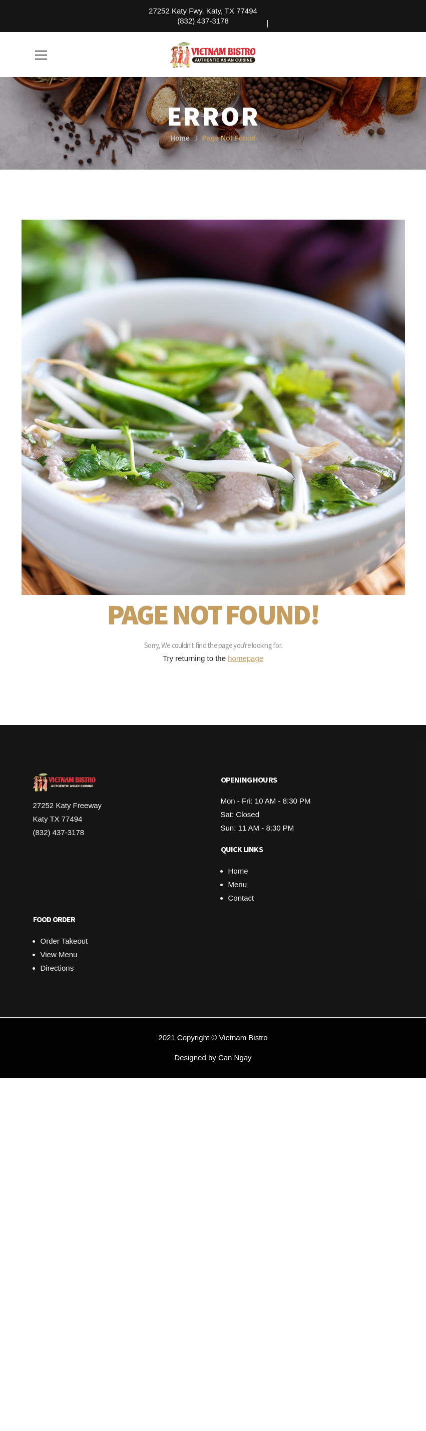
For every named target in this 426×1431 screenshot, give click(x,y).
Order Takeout (64, 941)
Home (180, 138)
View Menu (59, 954)
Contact (241, 898)
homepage (245, 658)
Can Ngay (235, 1057)
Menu (237, 884)
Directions (57, 968)
